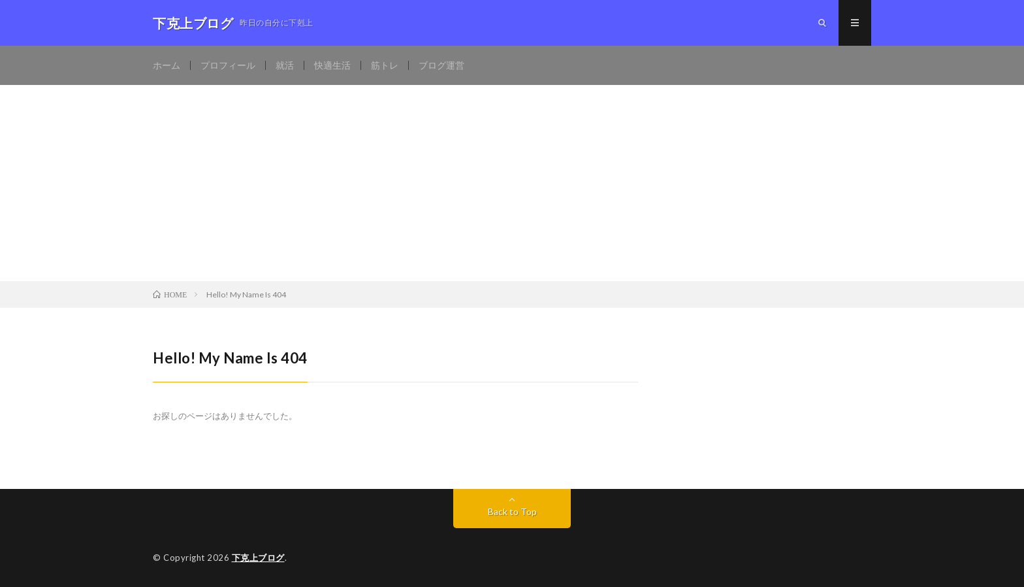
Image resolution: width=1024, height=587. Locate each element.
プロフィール (227, 65)
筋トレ (384, 65)
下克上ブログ (258, 557)
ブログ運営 (441, 65)
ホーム (166, 65)
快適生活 (332, 65)
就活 (285, 65)
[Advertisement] (512, 183)
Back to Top (512, 511)
